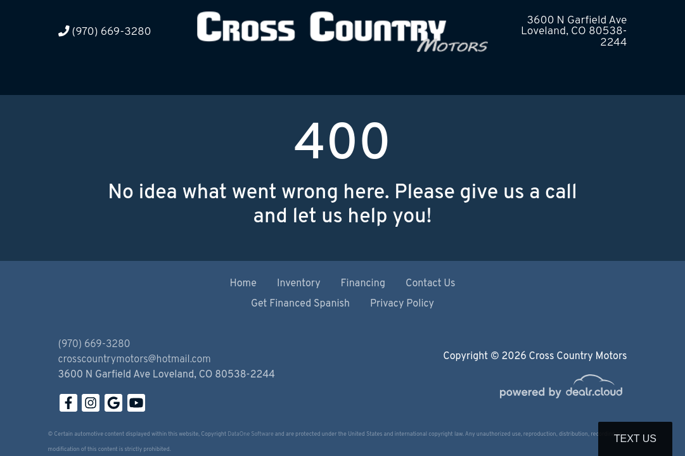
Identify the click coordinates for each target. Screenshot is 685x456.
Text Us (635, 438)
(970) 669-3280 (104, 32)
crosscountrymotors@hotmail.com (134, 359)
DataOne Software (250, 434)
